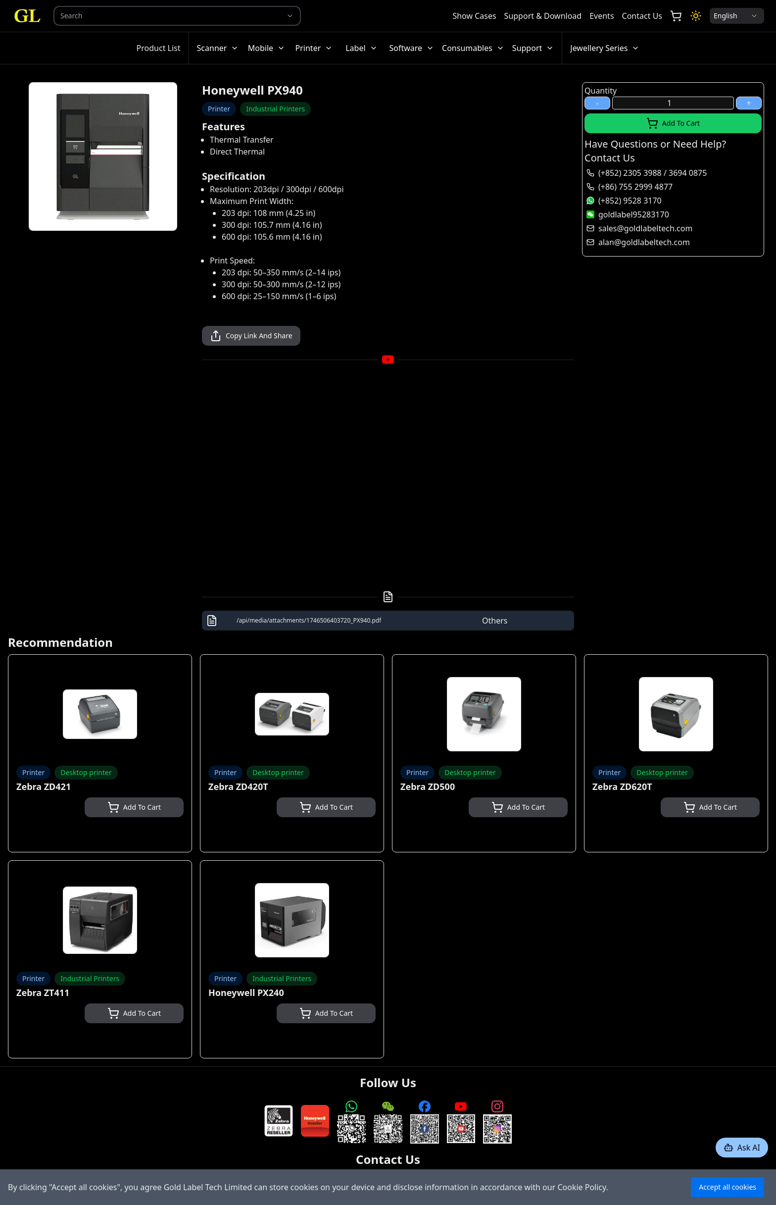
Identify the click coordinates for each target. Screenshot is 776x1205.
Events (601, 15)
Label (361, 48)
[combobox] (163, 16)
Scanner (218, 48)
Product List (159, 48)
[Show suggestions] (290, 16)
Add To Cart (673, 123)
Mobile (266, 48)
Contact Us (642, 15)
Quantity (600, 90)
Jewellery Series (604, 48)
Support (533, 48)
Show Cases (474, 15)
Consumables (473, 48)
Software (411, 48)
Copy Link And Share (251, 336)
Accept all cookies (727, 1187)
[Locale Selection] (737, 16)
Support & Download (543, 15)
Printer (314, 48)
